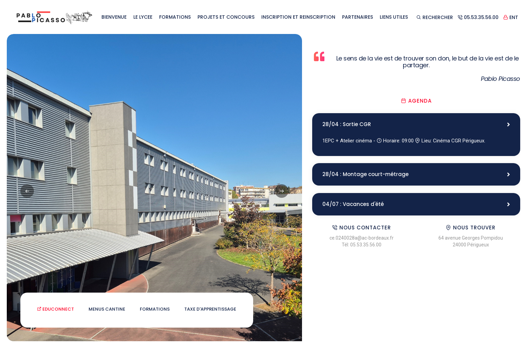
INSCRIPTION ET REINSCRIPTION (298, 17)
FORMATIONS (175, 17)
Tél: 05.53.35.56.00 (361, 245)
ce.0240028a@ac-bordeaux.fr (362, 238)
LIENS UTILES (394, 17)
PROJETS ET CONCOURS (226, 17)
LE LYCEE (142, 17)
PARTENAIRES (357, 17)
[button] (281, 191)
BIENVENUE (114, 17)
